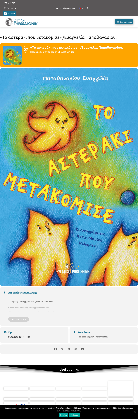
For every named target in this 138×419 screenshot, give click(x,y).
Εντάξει (63, 415)
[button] (87, 8)
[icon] (81, 404)
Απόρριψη (75, 415)
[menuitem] (81, 8)
